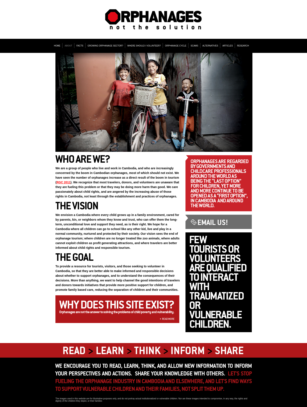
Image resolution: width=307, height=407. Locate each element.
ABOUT (68, 46)
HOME (57, 46)
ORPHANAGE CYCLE (175, 46)
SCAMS (194, 46)
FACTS (80, 46)
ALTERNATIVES (210, 46)
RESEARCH (243, 46)
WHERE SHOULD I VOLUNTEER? (144, 46)
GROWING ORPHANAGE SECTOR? (105, 46)
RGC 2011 (63, 182)
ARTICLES (227, 46)
